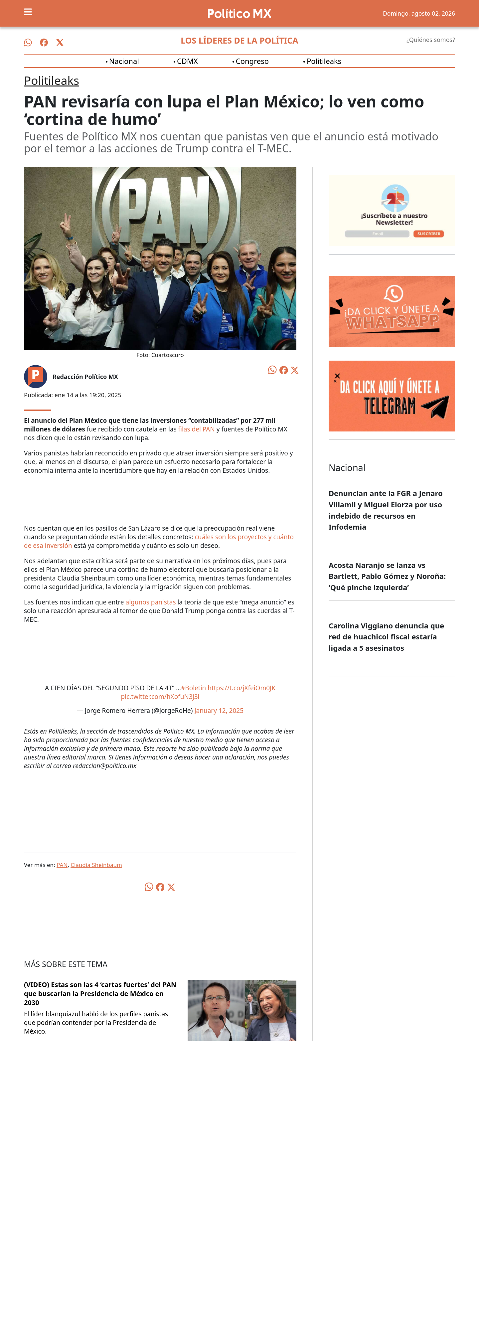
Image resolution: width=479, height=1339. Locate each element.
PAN (62, 865)
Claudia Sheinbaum (96, 865)
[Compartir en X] (294, 369)
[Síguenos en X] (60, 42)
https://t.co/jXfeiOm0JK (241, 688)
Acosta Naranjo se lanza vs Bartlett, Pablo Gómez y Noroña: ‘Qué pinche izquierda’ (387, 576)
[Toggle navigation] (28, 12)
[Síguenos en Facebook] (44, 42)
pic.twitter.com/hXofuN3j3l (160, 696)
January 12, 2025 (218, 710)
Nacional (124, 61)
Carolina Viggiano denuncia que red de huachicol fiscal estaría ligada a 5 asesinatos (386, 636)
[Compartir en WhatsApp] (272, 369)
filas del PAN (196, 429)
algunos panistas (151, 602)
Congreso (252, 61)
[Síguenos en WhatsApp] (28, 42)
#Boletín (193, 688)
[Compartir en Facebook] (283, 369)
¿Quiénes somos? (430, 40)
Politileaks (324, 61)
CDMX (187, 61)
